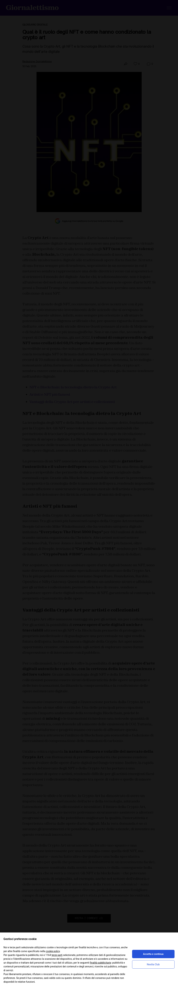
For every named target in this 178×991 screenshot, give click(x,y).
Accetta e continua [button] (153, 954)
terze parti (56, 955)
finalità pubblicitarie (100, 962)
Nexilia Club (153, 964)
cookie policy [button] (53, 951)
